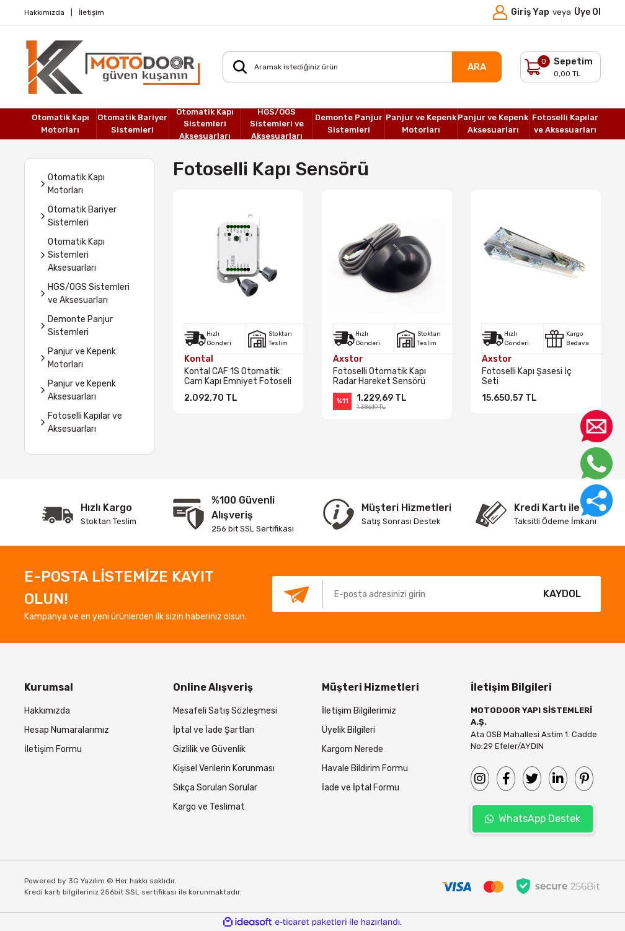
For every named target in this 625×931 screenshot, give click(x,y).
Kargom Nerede (352, 749)
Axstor (348, 359)
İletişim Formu (53, 749)
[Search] (362, 66)
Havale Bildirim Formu (365, 768)
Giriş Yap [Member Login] (530, 12)
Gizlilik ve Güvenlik (209, 749)
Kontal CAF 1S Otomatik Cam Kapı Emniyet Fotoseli (237, 377)
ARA (477, 66)
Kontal (198, 359)
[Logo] (114, 67)
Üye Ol (587, 12)
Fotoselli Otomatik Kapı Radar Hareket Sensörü (379, 377)
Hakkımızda (44, 12)
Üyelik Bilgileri (348, 730)
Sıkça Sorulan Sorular (215, 787)
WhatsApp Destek (532, 818)
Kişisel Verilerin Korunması (224, 768)
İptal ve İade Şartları (213, 730)
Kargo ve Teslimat (209, 807)
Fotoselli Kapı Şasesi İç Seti (527, 377)
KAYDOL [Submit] (562, 594)
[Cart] (560, 66)
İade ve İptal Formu (360, 787)
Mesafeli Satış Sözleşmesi (225, 711)
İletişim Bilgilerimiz (359, 711)
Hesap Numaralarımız (66, 730)
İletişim (91, 12)
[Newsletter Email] (397, 594)
